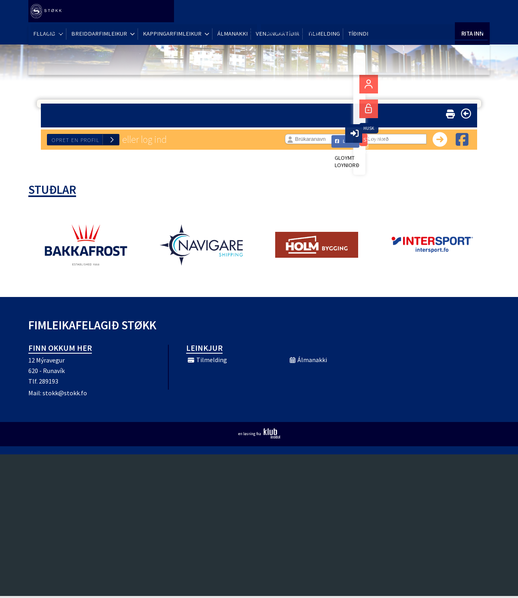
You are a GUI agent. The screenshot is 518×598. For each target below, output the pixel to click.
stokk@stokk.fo (64, 395)
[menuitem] (48, 12)
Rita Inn (472, 12)
